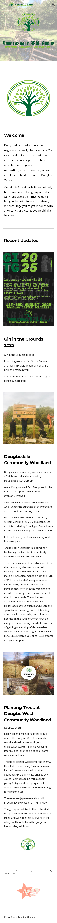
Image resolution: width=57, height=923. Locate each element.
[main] (28, 135)
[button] (3, 4)
